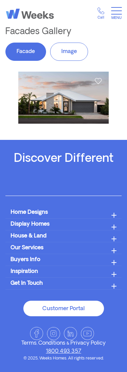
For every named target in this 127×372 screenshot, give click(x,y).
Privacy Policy (88, 343)
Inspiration (24, 271)
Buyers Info (25, 260)
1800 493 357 (63, 351)
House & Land (28, 236)
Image (69, 51)
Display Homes (29, 224)
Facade (26, 51)
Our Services (26, 248)
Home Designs (29, 212)
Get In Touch (26, 283)
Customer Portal (63, 309)
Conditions (51, 343)
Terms (29, 343)
